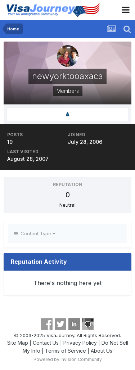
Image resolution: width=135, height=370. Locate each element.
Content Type (34, 233)
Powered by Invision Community (67, 359)
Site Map (17, 343)
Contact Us (46, 343)
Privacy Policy (80, 343)
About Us (101, 351)
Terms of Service (65, 351)
